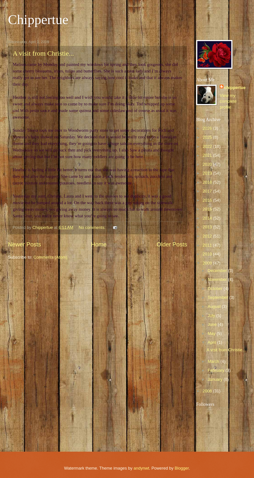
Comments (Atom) (50, 257)
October (216, 288)
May (212, 333)
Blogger (182, 468)
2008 (208, 391)
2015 (208, 209)
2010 (208, 254)
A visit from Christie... (43, 53)
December (218, 270)
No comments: (93, 227)
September (218, 297)
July (212, 315)
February (217, 370)
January (216, 379)
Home (99, 244)
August (215, 306)
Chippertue (38, 19)
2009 (208, 263)
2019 (208, 173)
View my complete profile (228, 101)
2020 (208, 164)
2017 (208, 191)
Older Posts (171, 244)
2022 (208, 146)
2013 (208, 227)
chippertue (235, 87)
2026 (208, 128)
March (214, 361)
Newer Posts (24, 244)
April (212, 342)
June (213, 324)
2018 (208, 182)
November (218, 279)
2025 (208, 137)
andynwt (141, 468)
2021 (208, 155)
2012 (208, 236)
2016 (208, 200)
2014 (208, 218)
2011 (208, 245)
